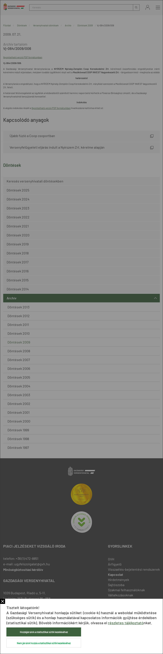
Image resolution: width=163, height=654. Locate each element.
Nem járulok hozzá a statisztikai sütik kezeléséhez (44, 643)
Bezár (2, 601)
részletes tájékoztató (126, 622)
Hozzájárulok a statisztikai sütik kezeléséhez (44, 631)
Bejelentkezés (147, 7)
